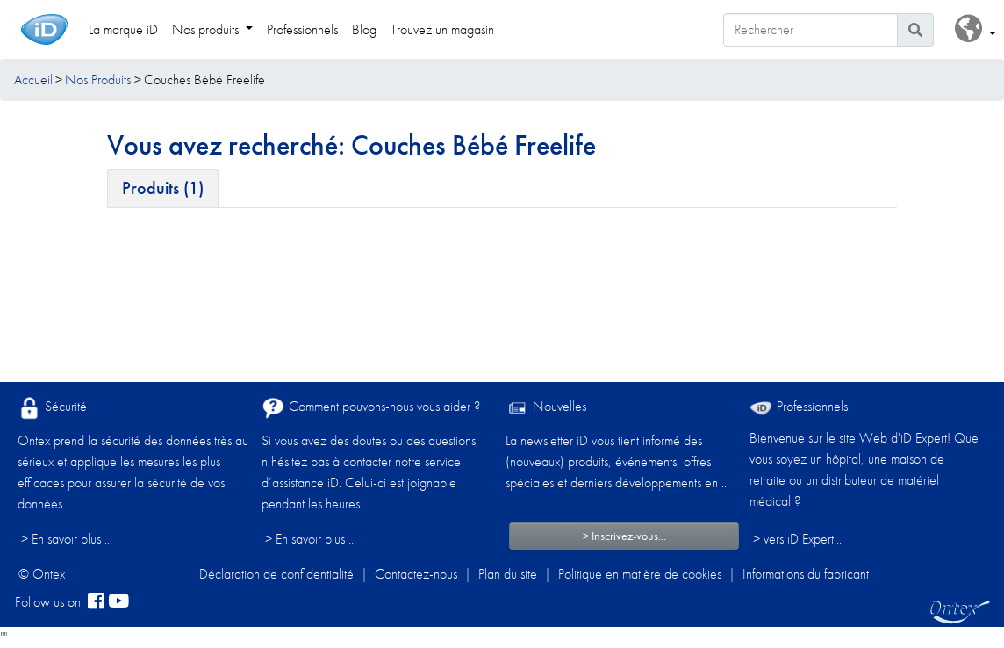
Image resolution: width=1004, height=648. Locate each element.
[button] (975, 29)
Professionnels (798, 406)
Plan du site (507, 574)
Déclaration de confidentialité (276, 574)
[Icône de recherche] (915, 30)
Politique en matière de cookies (639, 574)
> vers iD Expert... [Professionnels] (797, 538)
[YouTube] (118, 602)
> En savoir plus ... (66, 538)
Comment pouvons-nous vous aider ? (371, 408)
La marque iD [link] (123, 29)
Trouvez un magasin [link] (442, 29)
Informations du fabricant (805, 574)
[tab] (163, 188)
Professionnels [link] (302, 29)
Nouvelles (546, 408)
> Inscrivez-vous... (624, 536)
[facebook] (96, 602)
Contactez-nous (416, 574)
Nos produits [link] (207, 29)
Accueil (33, 79)
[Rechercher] (810, 30)
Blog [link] (364, 29)
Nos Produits (98, 79)
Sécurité (52, 408)
